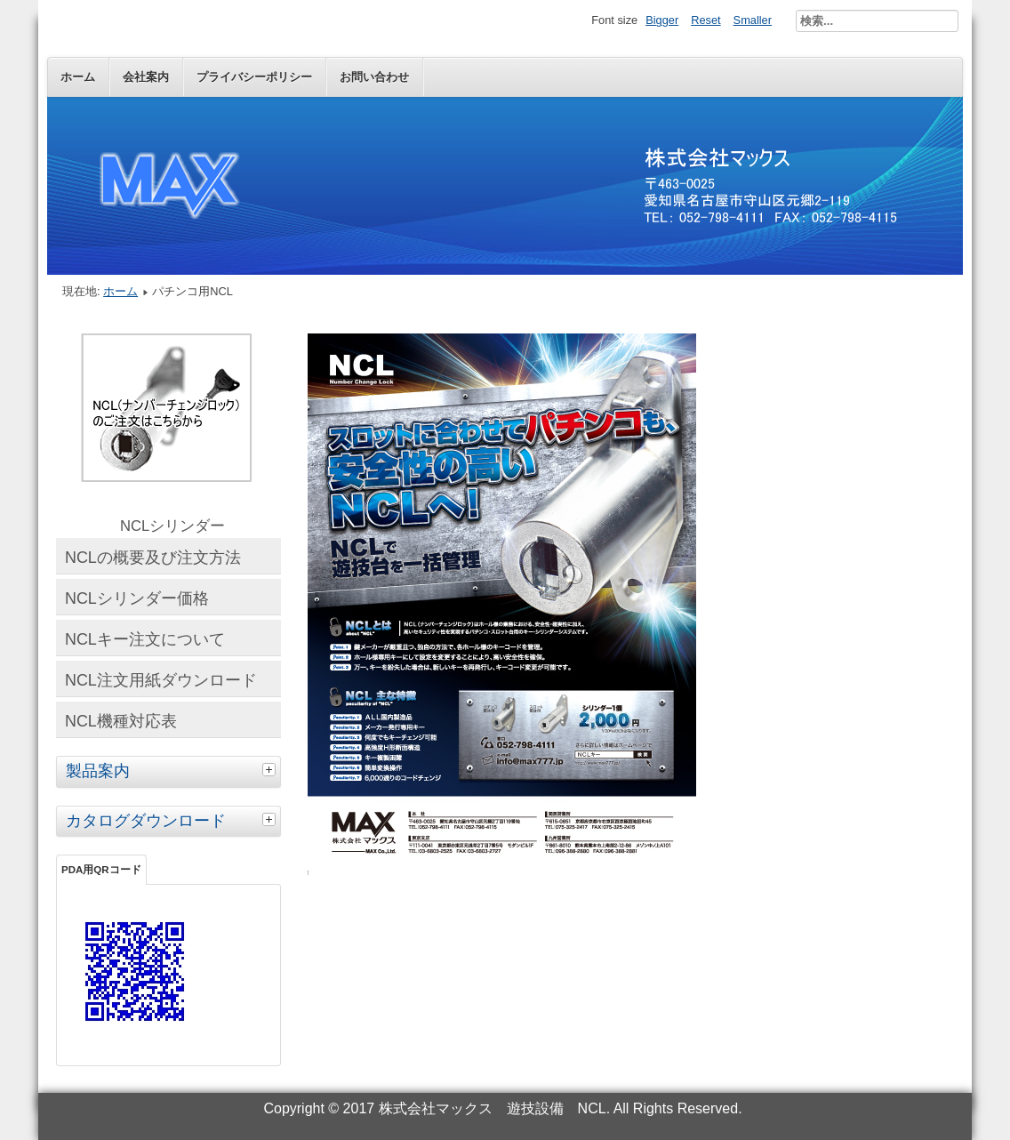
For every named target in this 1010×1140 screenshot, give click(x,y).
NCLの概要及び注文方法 (153, 557)
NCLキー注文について (145, 639)
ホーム (77, 77)
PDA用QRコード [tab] (101, 869)
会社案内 (146, 77)
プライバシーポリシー (254, 77)
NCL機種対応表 (121, 721)
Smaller (752, 20)
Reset (705, 20)
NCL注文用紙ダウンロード (161, 680)
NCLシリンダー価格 (137, 598)
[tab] (271, 769)
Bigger (661, 20)
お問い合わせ (374, 77)
